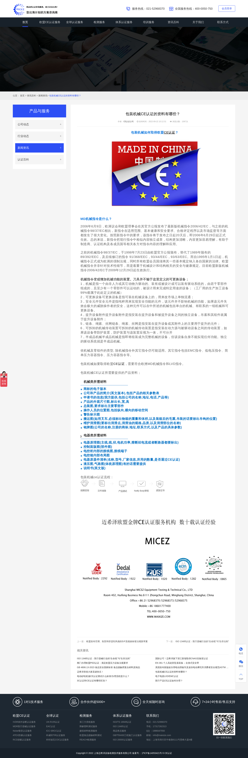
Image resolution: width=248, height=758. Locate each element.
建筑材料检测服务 (88, 731)
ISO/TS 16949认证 (122, 722)
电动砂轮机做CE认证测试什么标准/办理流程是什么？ (103, 676)
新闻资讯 (42, 95)
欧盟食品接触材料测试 (91, 735)
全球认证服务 (74, 22)
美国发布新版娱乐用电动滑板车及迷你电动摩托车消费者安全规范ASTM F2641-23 (192, 667)
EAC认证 (50, 726)
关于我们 (198, 22)
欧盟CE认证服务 (49, 22)
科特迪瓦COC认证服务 (57, 739)
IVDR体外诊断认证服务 (24, 722)
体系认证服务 (124, 22)
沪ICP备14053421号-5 (152, 753)
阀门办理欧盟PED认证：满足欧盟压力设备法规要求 (102, 663)
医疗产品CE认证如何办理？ (169, 680)
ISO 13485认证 (120, 726)
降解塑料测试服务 (88, 726)
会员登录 (227, 8)
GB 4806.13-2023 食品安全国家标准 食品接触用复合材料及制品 (108, 667)
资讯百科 (173, 22)
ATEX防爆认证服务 (22, 735)
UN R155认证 (53, 722)
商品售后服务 (119, 731)
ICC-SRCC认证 (53, 731)
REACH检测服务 (88, 739)
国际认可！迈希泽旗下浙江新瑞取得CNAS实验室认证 (181, 658)
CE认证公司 (129, 121)
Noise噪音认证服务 (22, 731)
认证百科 (23, 159)
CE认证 (168, 753)
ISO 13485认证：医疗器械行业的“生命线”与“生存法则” (202, 641)
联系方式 (223, 22)
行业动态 (23, 136)
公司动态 (23, 124)
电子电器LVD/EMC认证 (166, 676)
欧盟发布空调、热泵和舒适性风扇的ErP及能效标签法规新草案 (117, 641)
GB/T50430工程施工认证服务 (127, 735)
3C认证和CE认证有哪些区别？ (92, 680)
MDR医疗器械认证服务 (24, 726)
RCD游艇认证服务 (22, 739)
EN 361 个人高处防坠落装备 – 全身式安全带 (177, 663)
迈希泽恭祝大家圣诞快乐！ (90, 671)
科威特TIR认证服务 (55, 735)
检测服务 (99, 22)
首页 (25, 22)
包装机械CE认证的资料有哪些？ (65, 95)
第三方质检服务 (87, 722)
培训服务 (148, 22)
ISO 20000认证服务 (122, 739)
